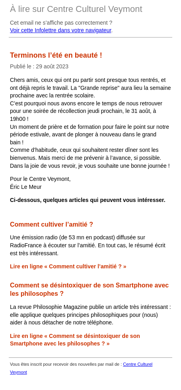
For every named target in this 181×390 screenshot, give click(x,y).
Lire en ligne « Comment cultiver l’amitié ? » (68, 266)
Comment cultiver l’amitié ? (51, 224)
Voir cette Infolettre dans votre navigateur (60, 30)
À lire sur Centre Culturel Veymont (76, 9)
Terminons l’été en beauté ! (56, 55)
